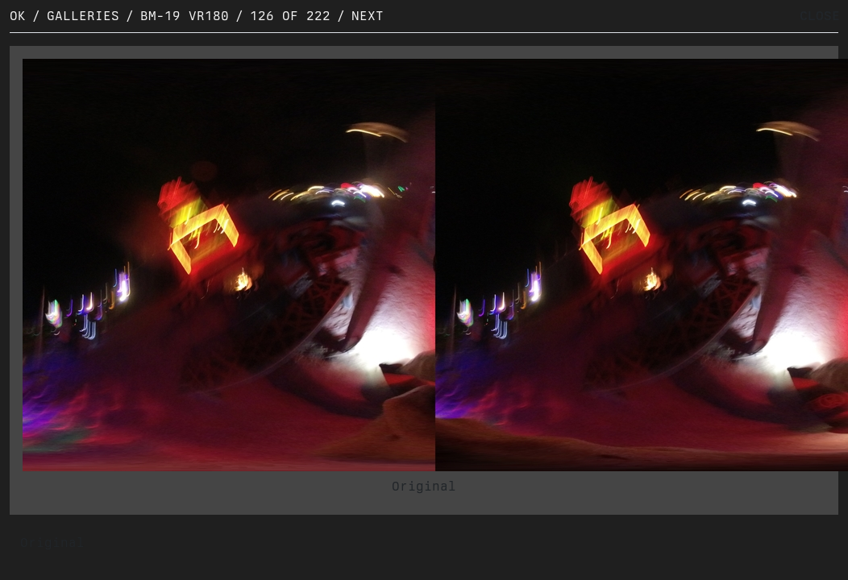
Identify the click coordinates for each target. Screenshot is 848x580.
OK (18, 15)
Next (367, 15)
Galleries (83, 15)
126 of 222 (290, 15)
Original (424, 486)
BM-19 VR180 (184, 15)
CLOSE (820, 15)
